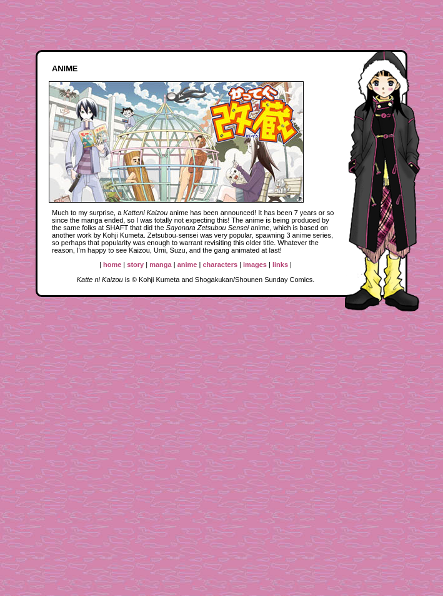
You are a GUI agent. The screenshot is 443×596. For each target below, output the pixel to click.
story (135, 264)
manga (160, 264)
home (112, 264)
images (255, 264)
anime (187, 264)
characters (219, 264)
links (280, 264)
